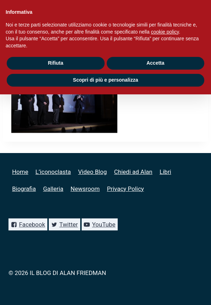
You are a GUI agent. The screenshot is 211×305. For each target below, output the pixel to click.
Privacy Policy (125, 188)
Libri (165, 171)
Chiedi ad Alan (133, 171)
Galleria (53, 188)
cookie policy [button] (165, 32)
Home (20, 171)
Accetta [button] (155, 63)
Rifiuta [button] (55, 63)
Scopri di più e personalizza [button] (105, 80)
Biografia (24, 188)
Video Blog (92, 171)
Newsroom (85, 188)
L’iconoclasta (53, 171)
